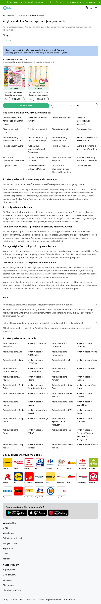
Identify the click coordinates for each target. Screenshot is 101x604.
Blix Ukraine (8, 585)
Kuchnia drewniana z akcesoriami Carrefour (87, 147)
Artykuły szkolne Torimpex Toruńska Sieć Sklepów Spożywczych (85, 435)
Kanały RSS (69, 599)
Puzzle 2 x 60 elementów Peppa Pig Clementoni (37, 149)
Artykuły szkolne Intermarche (59, 353)
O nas (5, 527)
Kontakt (6, 558)
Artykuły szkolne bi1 (61, 360)
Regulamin (8, 548)
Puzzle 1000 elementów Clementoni (13, 159)
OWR (5, 553)
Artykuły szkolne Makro (62, 401)
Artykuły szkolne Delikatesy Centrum (37, 387)
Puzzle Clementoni (60, 145)
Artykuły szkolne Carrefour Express (36, 370)
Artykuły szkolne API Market (12, 378)
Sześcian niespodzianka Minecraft (83, 120)
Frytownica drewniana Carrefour (38, 159)
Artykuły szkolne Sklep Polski (13, 420)
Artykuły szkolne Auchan (84, 378)
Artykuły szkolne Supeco (10, 431)
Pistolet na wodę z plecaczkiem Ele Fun (12, 139)
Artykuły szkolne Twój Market (13, 446)
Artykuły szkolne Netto (87, 351)
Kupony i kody (9, 569)
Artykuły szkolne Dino (13, 360)
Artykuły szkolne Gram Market (62, 395)
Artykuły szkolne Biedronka (10, 345)
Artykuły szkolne (38, 16)
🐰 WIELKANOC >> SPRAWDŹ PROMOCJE (25, 2)
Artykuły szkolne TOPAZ (35, 431)
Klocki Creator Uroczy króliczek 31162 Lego (37, 139)
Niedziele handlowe (12, 590)
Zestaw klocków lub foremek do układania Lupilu (13, 120)
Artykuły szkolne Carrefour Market (11, 370)
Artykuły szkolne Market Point (84, 403)
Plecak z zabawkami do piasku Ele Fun (87, 139)
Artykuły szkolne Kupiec (10, 403)
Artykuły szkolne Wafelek (35, 446)
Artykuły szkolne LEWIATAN (35, 362)
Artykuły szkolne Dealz (87, 360)
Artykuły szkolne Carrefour (59, 345)
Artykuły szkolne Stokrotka (84, 420)
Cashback (7, 580)
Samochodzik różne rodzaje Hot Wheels (37, 167)
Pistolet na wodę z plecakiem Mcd (60, 139)
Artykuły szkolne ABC (86, 368)
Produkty (10, 16)
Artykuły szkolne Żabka (87, 444)
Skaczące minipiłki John (11, 131)
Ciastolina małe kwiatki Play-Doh (62, 159)
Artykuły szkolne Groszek (84, 395)
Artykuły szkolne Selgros (84, 412)
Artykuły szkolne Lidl (37, 343)
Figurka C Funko (10, 165)
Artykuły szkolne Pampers (59, 370)
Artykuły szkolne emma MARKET (62, 446)
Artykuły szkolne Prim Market (37, 412)
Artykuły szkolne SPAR (62, 410)
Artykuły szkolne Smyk (38, 418)
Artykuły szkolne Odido (13, 410)
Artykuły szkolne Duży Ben (62, 387)
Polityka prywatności (12, 538)
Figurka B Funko (84, 165)
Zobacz (16, 99)
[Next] (99, 2)
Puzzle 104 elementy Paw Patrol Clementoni (87, 159)
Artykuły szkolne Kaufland (84, 345)
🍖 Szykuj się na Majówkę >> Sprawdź (75, 2)
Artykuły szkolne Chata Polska (13, 387)
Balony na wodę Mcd (61, 117)
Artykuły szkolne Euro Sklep (86, 387)
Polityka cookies (10, 543)
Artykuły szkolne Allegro (35, 378)
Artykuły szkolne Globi (38, 393)
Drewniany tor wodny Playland (37, 119)
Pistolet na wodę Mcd (37, 129)
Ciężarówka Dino (84, 129)
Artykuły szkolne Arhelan (59, 378)
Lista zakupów (9, 574)
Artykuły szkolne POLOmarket (35, 353)
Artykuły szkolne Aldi (12, 351)
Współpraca (8, 533)
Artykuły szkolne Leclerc (35, 403)
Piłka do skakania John (13, 145)
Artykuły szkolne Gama (13, 393)
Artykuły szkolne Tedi (61, 430)
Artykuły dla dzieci (23, 16)
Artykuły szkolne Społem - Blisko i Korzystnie (59, 421)
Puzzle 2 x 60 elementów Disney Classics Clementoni (61, 168)
